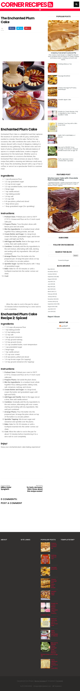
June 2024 (50, 311)
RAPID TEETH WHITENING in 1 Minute (66, 136)
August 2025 (51, 279)
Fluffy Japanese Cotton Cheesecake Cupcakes (65, 160)
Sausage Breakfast (64, 76)
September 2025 (52, 276)
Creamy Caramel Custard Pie (63, 53)
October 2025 (51, 274)
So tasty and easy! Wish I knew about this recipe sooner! (34, 488)
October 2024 (51, 301)
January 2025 (51, 296)
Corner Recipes (27, 4)
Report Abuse (54, 316)
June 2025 (50, 284)
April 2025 (50, 289)
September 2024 (52, 304)
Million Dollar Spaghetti (9, 487)
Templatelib (59, 681)
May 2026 (50, 269)
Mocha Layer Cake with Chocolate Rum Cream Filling (63, 179)
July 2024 (50, 309)
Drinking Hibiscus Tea (65, 64)
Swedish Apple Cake (64, 100)
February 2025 (51, 294)
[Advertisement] (23, 46)
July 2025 (50, 281)
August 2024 (51, 306)
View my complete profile (63, 328)
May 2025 (50, 286)
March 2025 (51, 291)
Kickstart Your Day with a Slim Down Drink (67, 124)
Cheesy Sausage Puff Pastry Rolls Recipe (67, 88)
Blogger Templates (40, 681)
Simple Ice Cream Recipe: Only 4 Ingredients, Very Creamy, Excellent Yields (68, 113)
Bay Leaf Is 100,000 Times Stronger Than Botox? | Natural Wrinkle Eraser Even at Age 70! (68, 148)
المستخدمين (64, 326)
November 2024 (52, 299)
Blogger (67, 260)
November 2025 (52, 271)
